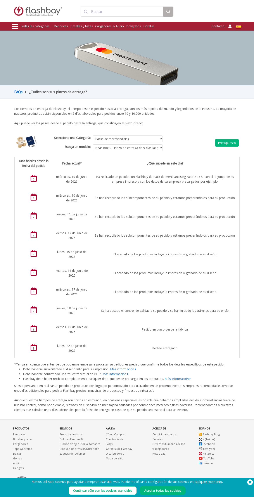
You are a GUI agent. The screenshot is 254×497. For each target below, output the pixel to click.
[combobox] (122, 12)
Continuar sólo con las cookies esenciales (102, 490)
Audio (17, 463)
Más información (122, 369)
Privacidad (159, 453)
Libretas (149, 26)
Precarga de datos (71, 434)
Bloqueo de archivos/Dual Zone (79, 449)
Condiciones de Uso (165, 434)
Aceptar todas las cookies (162, 490)
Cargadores (20, 444)
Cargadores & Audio (109, 26)
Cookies (157, 439)
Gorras (17, 458)
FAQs (18, 92)
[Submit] (86, 11)
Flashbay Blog (209, 434)
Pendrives (61, 26)
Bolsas (17, 453)
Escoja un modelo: (77, 147)
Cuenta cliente (114, 439)
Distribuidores (115, 453)
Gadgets (18, 468)
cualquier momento (208, 482)
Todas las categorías (31, 26)
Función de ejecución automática (80, 444)
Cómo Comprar (116, 434)
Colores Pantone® (71, 439)
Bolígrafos (133, 26)
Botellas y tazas (81, 26)
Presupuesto (227, 143)
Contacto (218, 26)
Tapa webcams (22, 449)
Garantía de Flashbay (119, 449)
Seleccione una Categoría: (72, 138)
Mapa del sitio (114, 458)
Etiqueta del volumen (73, 453)
